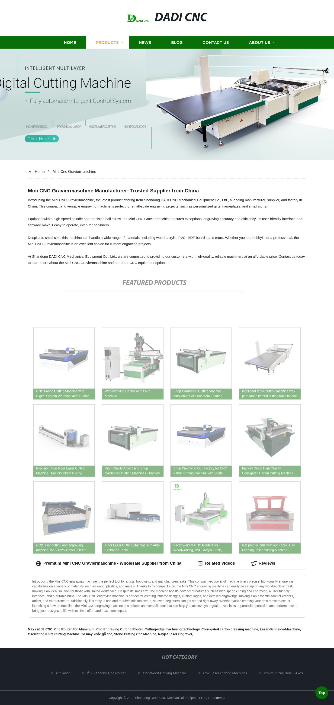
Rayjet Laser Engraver (175, 634)
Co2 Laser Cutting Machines (228, 673)
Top (321, 692)
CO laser (65, 673)
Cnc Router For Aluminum (74, 629)
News (145, 42)
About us (259, 42)
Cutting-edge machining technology (172, 629)
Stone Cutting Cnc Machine (135, 634)
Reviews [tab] (263, 563)
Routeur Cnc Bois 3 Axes (286, 673)
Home (70, 42)
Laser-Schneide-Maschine (280, 629)
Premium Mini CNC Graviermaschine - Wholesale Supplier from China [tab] (108, 563)
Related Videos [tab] (216, 563)
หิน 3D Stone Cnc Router (109, 673)
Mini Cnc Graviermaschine (74, 172)
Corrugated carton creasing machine (229, 629)
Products (107, 42)
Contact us (215, 42)
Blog (177, 42)
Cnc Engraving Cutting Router (119, 629)
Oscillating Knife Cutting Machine (54, 634)
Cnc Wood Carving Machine (167, 673)
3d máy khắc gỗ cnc (96, 634)
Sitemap (219, 698)
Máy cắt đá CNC (40, 629)
